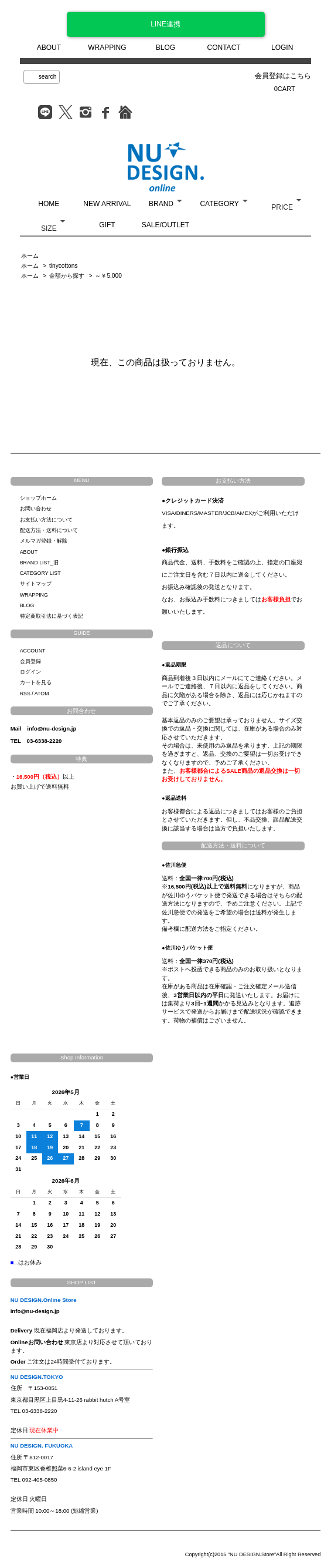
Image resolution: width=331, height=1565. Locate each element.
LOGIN (282, 47)
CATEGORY (219, 204)
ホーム (30, 256)
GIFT (107, 225)
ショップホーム (38, 498)
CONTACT (224, 47)
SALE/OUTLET (165, 225)
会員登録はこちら (283, 76)
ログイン (30, 672)
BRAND (161, 204)
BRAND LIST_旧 (39, 563)
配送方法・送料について (49, 530)
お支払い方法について (46, 520)
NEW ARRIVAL (107, 204)
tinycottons (63, 265)
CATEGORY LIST (40, 573)
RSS (25, 693)
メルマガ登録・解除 (43, 541)
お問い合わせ (36, 508)
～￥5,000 (108, 275)
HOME (48, 204)
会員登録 (30, 661)
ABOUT (49, 47)
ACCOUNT (33, 651)
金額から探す (66, 275)
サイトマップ (36, 584)
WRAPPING (107, 47)
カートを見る (36, 682)
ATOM (42, 693)
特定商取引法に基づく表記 (51, 616)
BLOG (165, 47)
